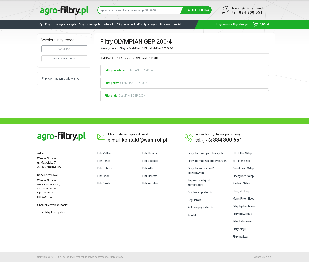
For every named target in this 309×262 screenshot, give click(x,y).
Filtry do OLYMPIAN (130, 48)
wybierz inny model (64, 58)
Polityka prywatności (201, 207)
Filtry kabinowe (242, 221)
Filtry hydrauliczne (244, 206)
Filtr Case (103, 176)
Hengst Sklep (241, 191)
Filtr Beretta (149, 176)
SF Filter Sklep (242, 161)
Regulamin (194, 200)
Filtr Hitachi (149, 153)
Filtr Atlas (148, 168)
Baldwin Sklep (241, 183)
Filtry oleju (239, 229)
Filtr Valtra (104, 153)
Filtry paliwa (240, 236)
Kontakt (178, 24)
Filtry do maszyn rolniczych (60, 24)
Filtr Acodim (150, 183)
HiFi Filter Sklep (242, 153)
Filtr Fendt (103, 161)
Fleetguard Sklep (243, 176)
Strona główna (108, 48)
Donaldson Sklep (243, 168)
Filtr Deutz (103, 183)
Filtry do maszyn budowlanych (96, 24)
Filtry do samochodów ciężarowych (137, 24)
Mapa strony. (117, 257)
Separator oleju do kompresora (199, 183)
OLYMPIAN (64, 48)
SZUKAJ (198, 10)
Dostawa (165, 24)
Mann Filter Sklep (243, 198)
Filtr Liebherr (150, 161)
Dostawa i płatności (200, 192)
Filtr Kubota (104, 168)
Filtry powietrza (242, 214)
